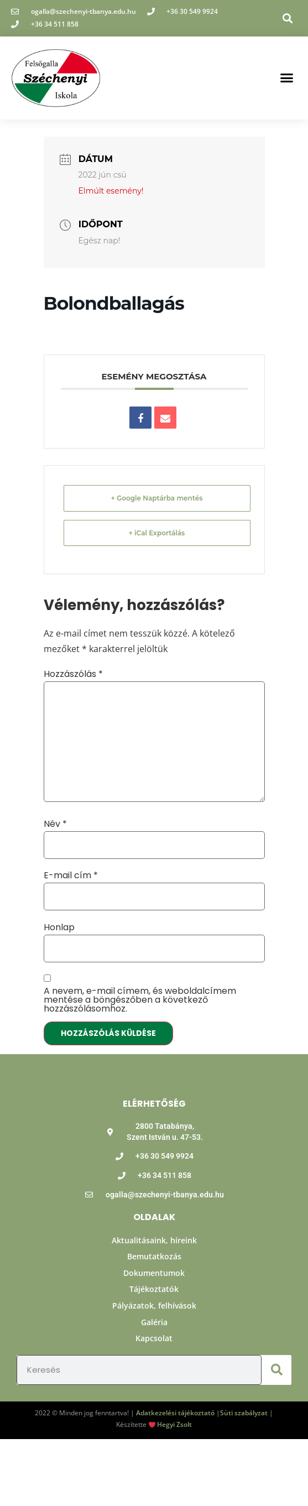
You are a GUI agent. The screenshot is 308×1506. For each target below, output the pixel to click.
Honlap (59, 927)
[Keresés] (276, 1370)
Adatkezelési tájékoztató (175, 1413)
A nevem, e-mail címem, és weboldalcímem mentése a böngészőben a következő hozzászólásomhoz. (140, 1000)
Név (55, 824)
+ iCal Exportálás (157, 533)
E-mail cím (71, 875)
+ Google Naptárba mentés (157, 498)
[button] (288, 18)
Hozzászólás (73, 674)
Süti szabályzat (244, 1413)
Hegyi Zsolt (174, 1424)
